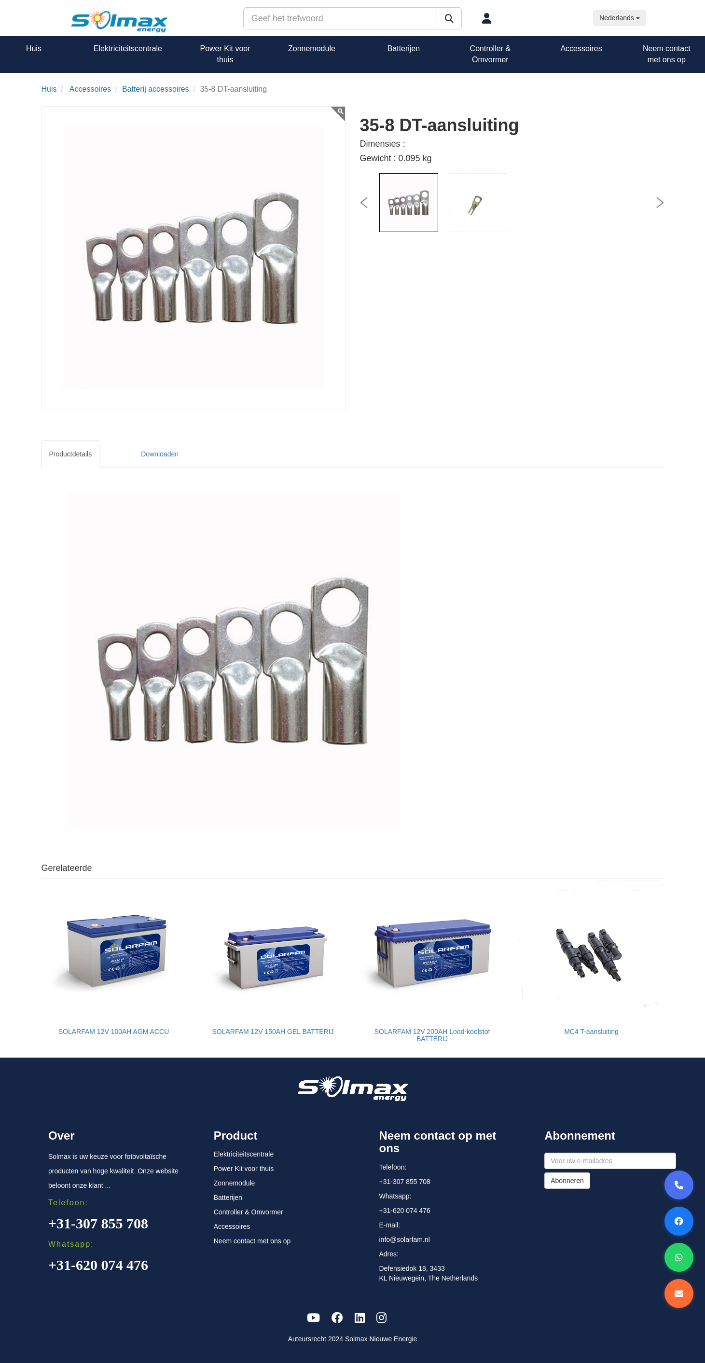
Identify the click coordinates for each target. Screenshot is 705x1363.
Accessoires (581, 48)
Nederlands (619, 18)
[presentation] (364, 202)
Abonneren (567, 1180)
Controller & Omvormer (490, 54)
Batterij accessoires (155, 89)
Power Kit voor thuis (225, 54)
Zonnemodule (311, 48)
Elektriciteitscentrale (128, 48)
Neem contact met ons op (667, 54)
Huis (33, 48)
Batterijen (403, 48)
